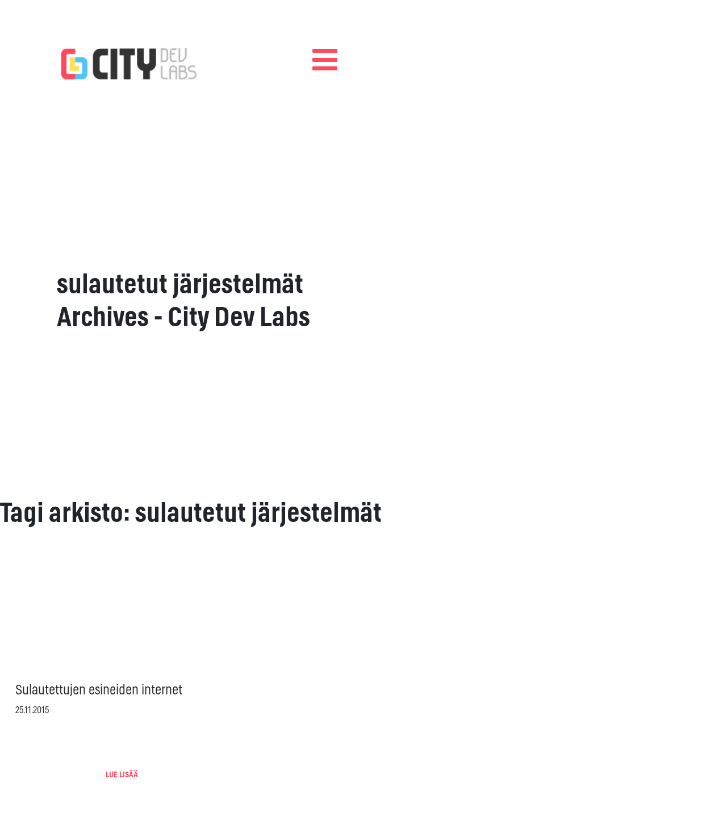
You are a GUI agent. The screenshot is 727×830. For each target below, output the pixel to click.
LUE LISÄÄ (122, 775)
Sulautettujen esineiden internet (98, 690)
